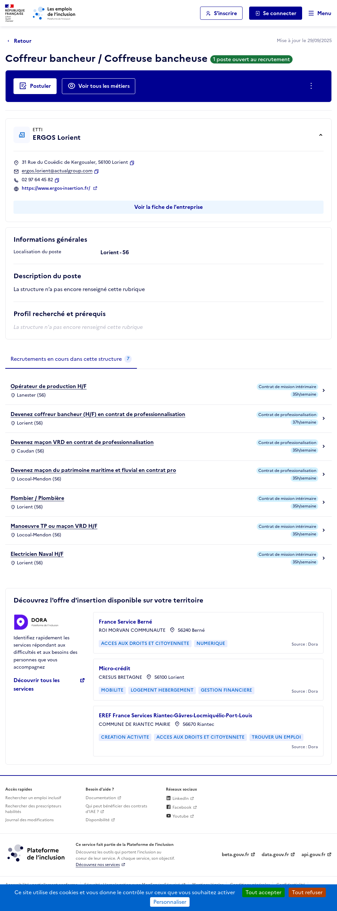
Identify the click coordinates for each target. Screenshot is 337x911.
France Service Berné (125, 622)
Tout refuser (307, 892)
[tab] (71, 359)
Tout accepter (263, 892)
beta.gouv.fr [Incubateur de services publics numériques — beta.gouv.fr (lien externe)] (235, 854)
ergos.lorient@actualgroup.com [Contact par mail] (57, 171)
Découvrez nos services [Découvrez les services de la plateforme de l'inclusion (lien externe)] (98, 865)
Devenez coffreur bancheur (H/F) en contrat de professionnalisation (98, 414)
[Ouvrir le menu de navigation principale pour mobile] (317, 13)
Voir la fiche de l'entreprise (168, 207)
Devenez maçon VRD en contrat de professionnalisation (82, 442)
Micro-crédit (114, 668)
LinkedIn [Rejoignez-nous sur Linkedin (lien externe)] (177, 798)
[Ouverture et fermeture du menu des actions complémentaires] (312, 86)
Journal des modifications (29, 820)
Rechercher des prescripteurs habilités (33, 809)
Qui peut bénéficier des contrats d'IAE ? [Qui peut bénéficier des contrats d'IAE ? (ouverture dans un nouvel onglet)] (116, 809)
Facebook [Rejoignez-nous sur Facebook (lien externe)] (179, 807)
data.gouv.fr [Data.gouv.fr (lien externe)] (275, 854)
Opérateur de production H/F (49, 386)
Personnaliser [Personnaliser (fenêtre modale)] (169, 902)
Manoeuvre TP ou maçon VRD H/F (54, 526)
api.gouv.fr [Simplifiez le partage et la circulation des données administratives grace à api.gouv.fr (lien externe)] (313, 854)
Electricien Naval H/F (37, 554)
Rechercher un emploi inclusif (33, 798)
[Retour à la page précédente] (21, 40)
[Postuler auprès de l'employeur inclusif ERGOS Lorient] (35, 86)
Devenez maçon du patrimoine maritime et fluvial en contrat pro (93, 470)
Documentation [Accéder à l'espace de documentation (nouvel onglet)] (101, 798)
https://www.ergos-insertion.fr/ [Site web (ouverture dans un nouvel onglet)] (56, 188)
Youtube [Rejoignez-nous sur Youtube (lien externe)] (177, 816)
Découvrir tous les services (36, 684)
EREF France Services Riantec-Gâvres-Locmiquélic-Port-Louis (175, 715)
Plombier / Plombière (37, 498)
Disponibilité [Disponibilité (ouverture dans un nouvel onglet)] (98, 820)
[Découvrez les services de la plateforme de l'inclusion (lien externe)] (36, 852)
